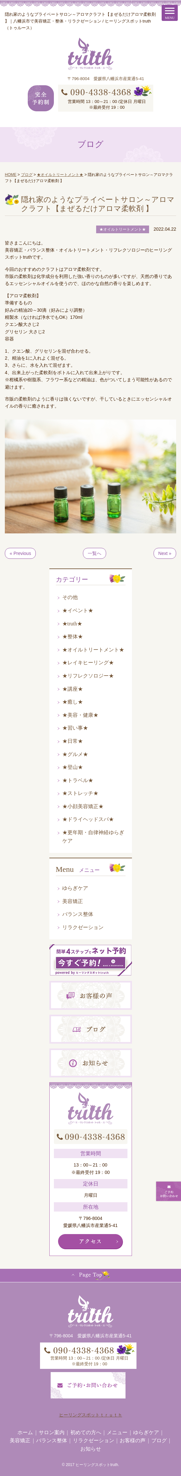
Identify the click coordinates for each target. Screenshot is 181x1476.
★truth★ (72, 623)
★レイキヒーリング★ (88, 662)
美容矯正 (72, 901)
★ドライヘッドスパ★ (88, 819)
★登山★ (72, 767)
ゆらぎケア (75, 888)
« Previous (20, 553)
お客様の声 (133, 1440)
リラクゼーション (83, 927)
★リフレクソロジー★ (88, 675)
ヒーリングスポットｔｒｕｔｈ (90, 1414)
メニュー (117, 1432)
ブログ (159, 1440)
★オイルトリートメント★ (93, 649)
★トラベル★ (77, 780)
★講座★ (72, 689)
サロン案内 (52, 1432)
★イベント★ (77, 610)
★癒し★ (72, 702)
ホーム (25, 1432)
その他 (70, 597)
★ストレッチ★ (80, 793)
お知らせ (90, 1449)
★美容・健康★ (80, 715)
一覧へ (94, 553)
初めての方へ (85, 1432)
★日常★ (72, 741)
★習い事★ (75, 728)
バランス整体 (77, 914)
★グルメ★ (75, 754)
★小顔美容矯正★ (83, 806)
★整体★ (72, 636)
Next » (164, 553)
